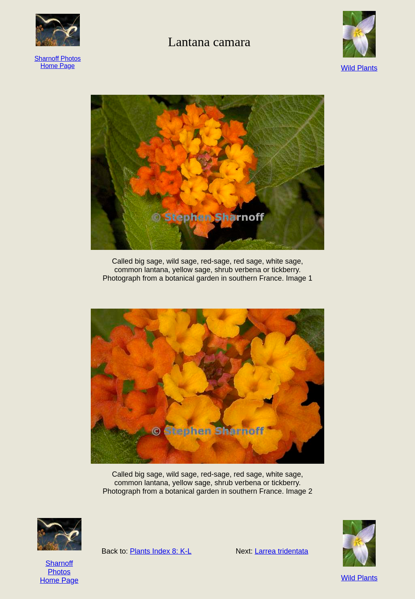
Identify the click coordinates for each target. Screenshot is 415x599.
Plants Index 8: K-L (161, 551)
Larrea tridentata (281, 551)
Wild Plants (359, 578)
